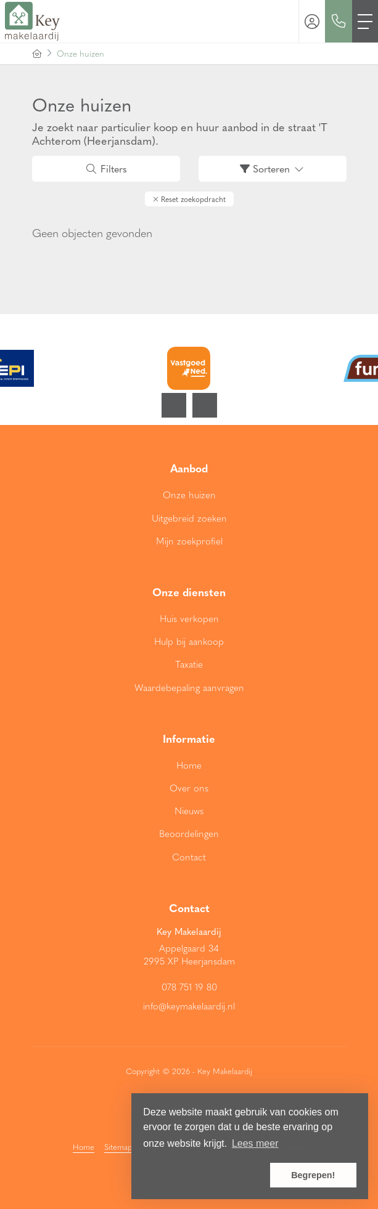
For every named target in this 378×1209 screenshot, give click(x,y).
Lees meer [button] (255, 1143)
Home (83, 1146)
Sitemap (118, 1146)
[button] (189, 199)
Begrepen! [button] (313, 1175)
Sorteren (272, 168)
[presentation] (174, 405)
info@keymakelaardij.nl (189, 1006)
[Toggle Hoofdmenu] (365, 21)
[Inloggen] (312, 21)
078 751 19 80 (189, 986)
